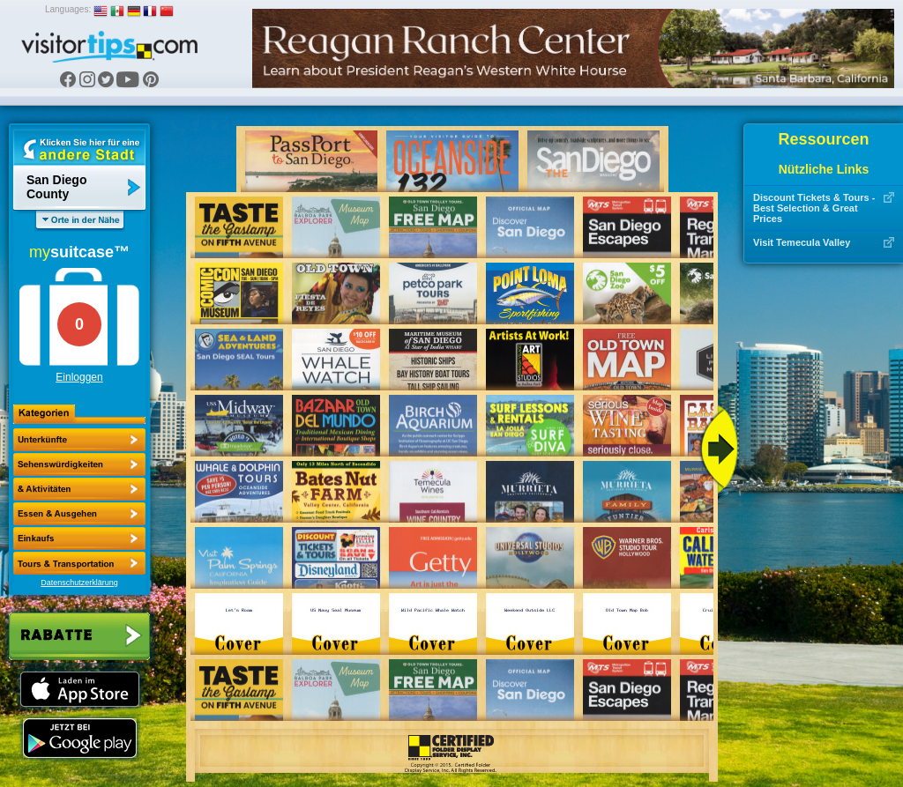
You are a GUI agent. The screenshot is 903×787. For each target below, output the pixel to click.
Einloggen (79, 377)
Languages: (68, 9)
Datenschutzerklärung (79, 582)
